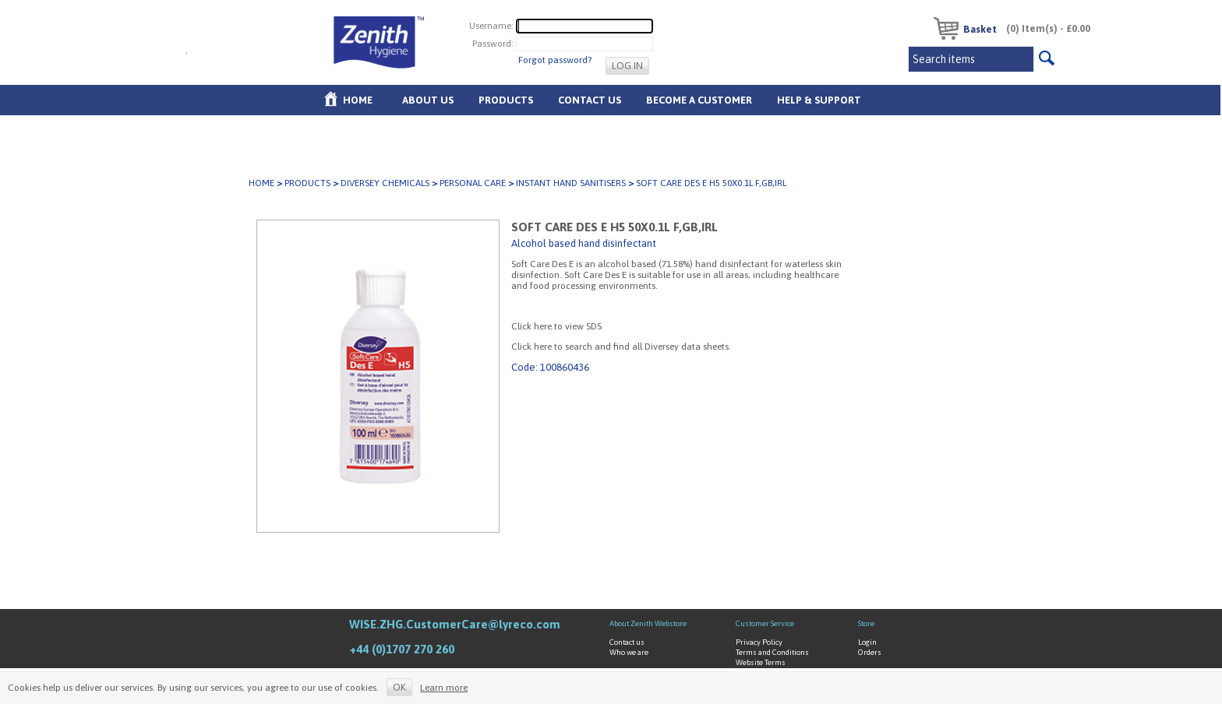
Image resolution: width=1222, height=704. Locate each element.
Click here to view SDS (556, 326)
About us (428, 100)
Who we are (628, 652)
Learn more (444, 687)
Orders (869, 652)
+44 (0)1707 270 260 (401, 649)
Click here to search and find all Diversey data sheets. (621, 346)
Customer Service (765, 623)
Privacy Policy (759, 642)
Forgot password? (555, 60)
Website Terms (761, 662)
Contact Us (589, 100)
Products (506, 100)
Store (866, 623)
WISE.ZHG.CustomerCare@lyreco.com (454, 624)
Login (867, 642)
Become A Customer (699, 100)
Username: (491, 24)
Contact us (627, 642)
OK (399, 687)
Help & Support (819, 100)
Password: (493, 42)
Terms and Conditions (772, 652)
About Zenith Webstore (648, 623)
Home (358, 100)
